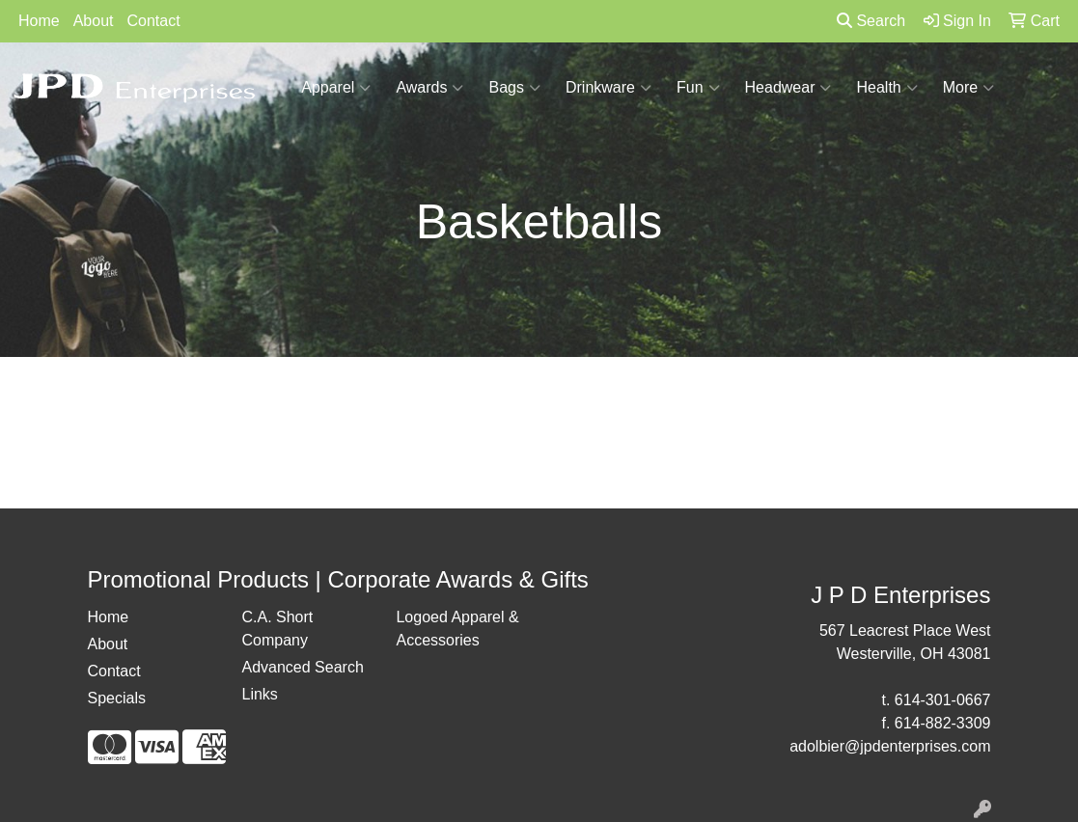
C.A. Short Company (277, 628)
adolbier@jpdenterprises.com (889, 746)
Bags (513, 87)
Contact (153, 21)
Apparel (336, 87)
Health (886, 87)
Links (259, 694)
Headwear (788, 87)
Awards (429, 87)
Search (871, 21)
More (968, 87)
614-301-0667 (943, 700)
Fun (698, 87)
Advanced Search (302, 667)
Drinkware (608, 87)
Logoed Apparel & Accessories (457, 628)
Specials (117, 698)
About (93, 21)
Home (39, 21)
